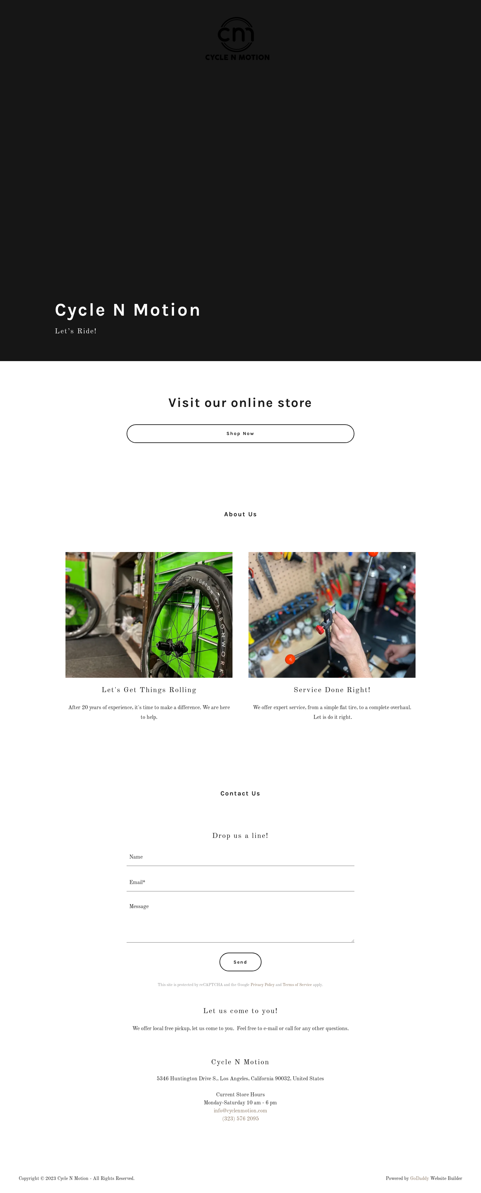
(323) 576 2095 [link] (240, 1119)
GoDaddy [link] (419, 1178)
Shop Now (240, 433)
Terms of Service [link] (297, 985)
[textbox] (241, 857)
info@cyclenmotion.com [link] (240, 1111)
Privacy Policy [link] (263, 985)
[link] (240, 8)
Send (240, 962)
